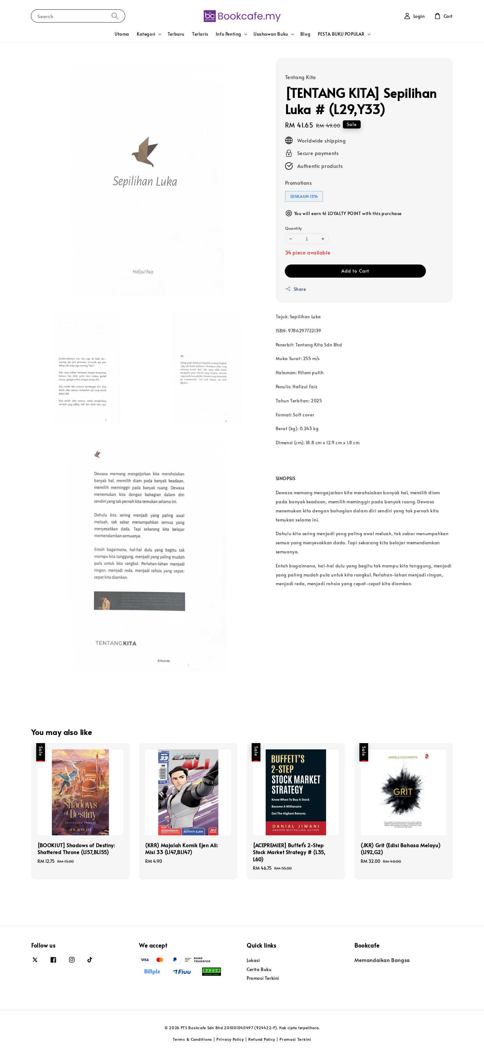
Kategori (146, 34)
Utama (122, 34)
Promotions (298, 182)
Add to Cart (355, 270)
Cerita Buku (259, 969)
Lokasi (253, 960)
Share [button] (295, 289)
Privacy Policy (230, 1039)
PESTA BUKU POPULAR (341, 34)
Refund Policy (261, 1039)
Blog (305, 34)
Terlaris (200, 34)
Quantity (293, 228)
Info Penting (228, 34)
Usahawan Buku (271, 34)
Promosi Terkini (263, 978)
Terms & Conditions (192, 1039)
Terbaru (176, 34)
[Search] (115, 16)
